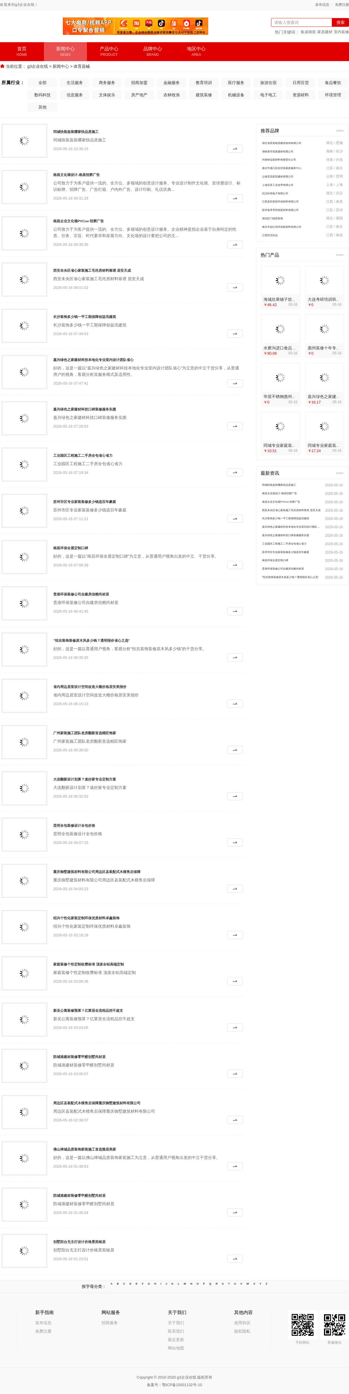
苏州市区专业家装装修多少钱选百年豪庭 (100, 501)
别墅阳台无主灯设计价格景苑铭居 (92, 1241)
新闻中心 (61, 66)
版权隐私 (242, 1330)
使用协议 (242, 1322)
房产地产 (139, 94)
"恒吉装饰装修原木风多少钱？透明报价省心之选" (110, 639)
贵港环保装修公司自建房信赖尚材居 (95, 593)
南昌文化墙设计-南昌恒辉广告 (88, 174)
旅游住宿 (268, 82)
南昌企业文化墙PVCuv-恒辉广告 (91, 220)
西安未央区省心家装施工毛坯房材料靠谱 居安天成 (111, 269)
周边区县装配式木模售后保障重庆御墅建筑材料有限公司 (118, 1102)
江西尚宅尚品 (274, 242)
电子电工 (268, 94)
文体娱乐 (107, 94)
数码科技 (42, 94)
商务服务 (107, 82)
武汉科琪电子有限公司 (282, 197)
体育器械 (82, 66)
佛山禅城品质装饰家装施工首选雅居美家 (100, 1148)
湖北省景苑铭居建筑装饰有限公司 (292, 143)
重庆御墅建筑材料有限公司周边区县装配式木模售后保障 (118, 871)
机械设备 (236, 94)
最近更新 (176, 1339)
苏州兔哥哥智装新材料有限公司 (290, 215)
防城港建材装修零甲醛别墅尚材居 (92, 1056)
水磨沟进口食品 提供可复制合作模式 (296, 355)
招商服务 (110, 1322)
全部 (42, 82)
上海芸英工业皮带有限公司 (286, 188)
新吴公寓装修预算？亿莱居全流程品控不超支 (105, 1009)
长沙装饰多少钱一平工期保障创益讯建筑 (100, 316)
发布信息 (322, 5)
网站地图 (176, 1347)
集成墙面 (308, 32)
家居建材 (324, 32)
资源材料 (301, 94)
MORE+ (338, 130)
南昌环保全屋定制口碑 (79, 547)
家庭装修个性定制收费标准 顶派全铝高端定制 (106, 963)
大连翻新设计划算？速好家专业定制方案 (100, 778)
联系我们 (176, 1330)
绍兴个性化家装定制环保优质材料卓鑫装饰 (103, 917)
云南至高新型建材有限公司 (286, 179)
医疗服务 (236, 82)
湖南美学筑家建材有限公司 (286, 152)
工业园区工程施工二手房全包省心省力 (97, 454)
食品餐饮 (333, 82)
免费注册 (342, 5)
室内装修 (341, 32)
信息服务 (75, 94)
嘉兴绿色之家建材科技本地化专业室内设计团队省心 (113, 359)
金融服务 (171, 82)
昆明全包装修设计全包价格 (84, 824)
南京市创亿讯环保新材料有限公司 (292, 233)
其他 (42, 106)
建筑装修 (204, 94)
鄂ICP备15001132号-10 (182, 1384)
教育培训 (204, 82)
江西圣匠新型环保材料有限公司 (290, 206)
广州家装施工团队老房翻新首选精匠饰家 (100, 732)
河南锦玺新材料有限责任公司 (288, 161)
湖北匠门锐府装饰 (278, 224)
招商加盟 (139, 82)
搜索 (340, 22)
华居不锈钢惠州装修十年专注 (289, 404)
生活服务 (75, 82)
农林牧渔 (171, 94)
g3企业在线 (37, 66)
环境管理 (333, 94)
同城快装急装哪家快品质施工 (87, 131)
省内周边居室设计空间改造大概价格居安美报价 (108, 686)
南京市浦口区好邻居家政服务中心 (292, 170)
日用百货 (301, 82)
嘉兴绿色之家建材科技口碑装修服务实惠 (100, 408)
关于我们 (176, 1322)
